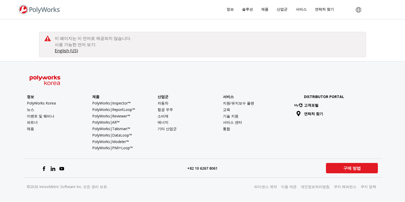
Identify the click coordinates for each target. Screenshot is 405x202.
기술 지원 (230, 116)
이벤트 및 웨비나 (40, 116)
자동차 (163, 103)
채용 (30, 128)
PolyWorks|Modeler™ (110, 141)
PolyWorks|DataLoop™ (112, 135)
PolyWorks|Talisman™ (111, 128)
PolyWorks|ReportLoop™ (113, 109)
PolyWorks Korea (41, 103)
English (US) (66, 51)
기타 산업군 (167, 128)
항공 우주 (165, 109)
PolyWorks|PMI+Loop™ (112, 147)
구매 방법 (352, 168)
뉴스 (30, 109)
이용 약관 (289, 186)
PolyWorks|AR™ (106, 122)
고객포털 (307, 105)
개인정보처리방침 (315, 186)
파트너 (32, 122)
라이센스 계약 (265, 186)
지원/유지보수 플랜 (238, 103)
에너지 (163, 122)
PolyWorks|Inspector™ (111, 103)
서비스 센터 (232, 122)
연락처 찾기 (324, 9)
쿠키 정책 (368, 186)
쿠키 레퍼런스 (345, 186)
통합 (226, 128)
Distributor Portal (324, 96)
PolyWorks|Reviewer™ (111, 116)
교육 (226, 109)
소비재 (163, 116)
